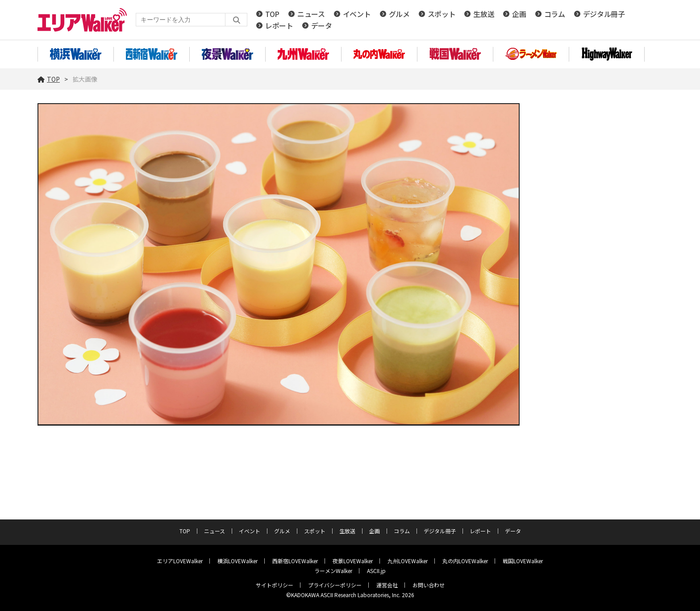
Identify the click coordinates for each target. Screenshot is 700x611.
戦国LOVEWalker (523, 561)
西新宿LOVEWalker (295, 561)
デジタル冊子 (604, 13)
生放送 (483, 13)
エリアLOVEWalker (180, 561)
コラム (554, 13)
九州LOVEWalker (408, 561)
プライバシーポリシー (335, 585)
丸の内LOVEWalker (465, 561)
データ (321, 25)
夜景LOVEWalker (353, 561)
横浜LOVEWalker (237, 561)
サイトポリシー (274, 585)
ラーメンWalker (333, 570)
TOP (272, 13)
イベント (357, 13)
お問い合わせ (428, 585)
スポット (442, 13)
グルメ (399, 13)
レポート (279, 25)
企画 (519, 13)
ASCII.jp (376, 570)
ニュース (311, 13)
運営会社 (387, 585)
